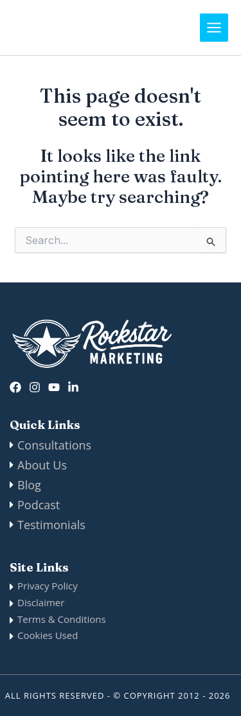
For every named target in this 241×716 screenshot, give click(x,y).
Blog (29, 485)
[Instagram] (34, 387)
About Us (42, 465)
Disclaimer (40, 602)
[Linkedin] (73, 387)
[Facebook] (15, 387)
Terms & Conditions (61, 619)
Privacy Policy (47, 585)
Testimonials (51, 524)
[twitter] (54, 387)
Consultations (54, 445)
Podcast (38, 504)
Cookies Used (47, 635)
